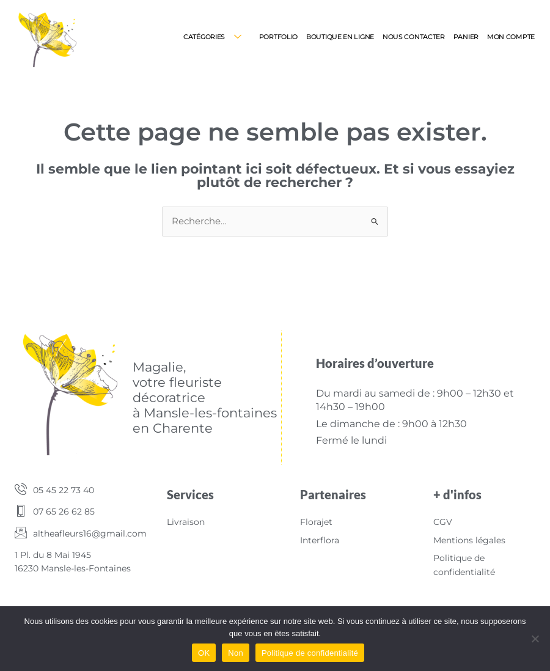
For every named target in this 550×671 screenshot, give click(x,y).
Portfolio (278, 36)
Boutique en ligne (340, 36)
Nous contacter (414, 36)
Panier (466, 36)
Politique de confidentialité (310, 653)
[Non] (535, 638)
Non (235, 653)
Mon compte (511, 36)
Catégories (217, 37)
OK (204, 653)
